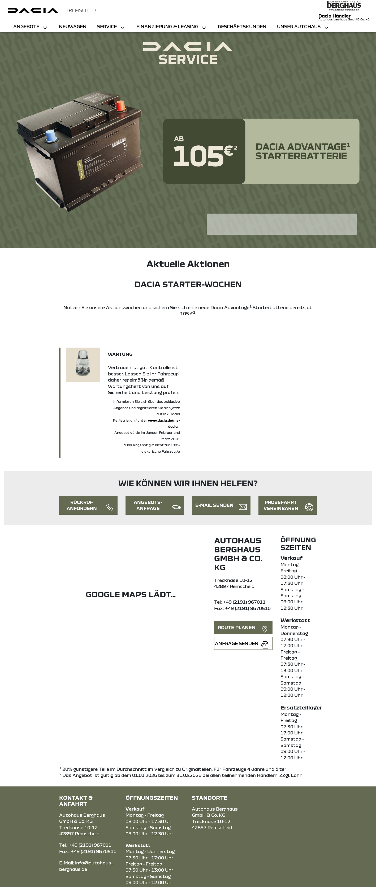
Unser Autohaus (299, 26)
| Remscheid (81, 10)
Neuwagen (73, 26)
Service (107, 26)
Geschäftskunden (242, 26)
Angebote (26, 26)
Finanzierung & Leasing (167, 26)
